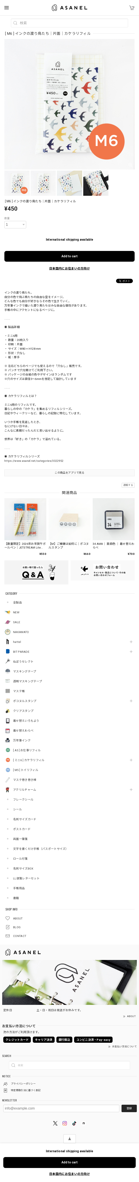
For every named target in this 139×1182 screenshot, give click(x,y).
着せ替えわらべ (23, 730)
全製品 (17, 602)
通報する (128, 485)
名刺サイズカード (24, 819)
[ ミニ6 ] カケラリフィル (29, 760)
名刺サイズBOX (23, 868)
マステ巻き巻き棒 (24, 780)
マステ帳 (19, 691)
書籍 (16, 898)
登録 (129, 1108)
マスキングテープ (24, 671)
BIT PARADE (21, 651)
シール (17, 809)
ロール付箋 (20, 858)
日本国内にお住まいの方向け (69, 268)
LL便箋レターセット (26, 878)
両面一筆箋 (20, 839)
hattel (17, 642)
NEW (16, 612)
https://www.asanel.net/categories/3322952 (33, 460)
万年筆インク (22, 740)
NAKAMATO (21, 632)
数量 (7, 218)
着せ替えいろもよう (26, 720)
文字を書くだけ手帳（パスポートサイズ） (40, 848)
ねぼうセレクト (23, 661)
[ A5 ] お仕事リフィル (27, 750)
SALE (16, 622)
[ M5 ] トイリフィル (25, 770)
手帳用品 (19, 888)
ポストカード (22, 829)
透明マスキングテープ (27, 681)
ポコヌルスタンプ (24, 701)
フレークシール (23, 799)
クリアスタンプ (23, 711)
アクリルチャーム (24, 789)
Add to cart (69, 256)
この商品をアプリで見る (69, 472)
